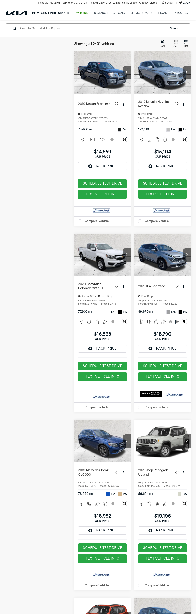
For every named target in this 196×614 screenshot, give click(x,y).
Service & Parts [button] (141, 13)
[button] (127, 72)
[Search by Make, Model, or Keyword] (92, 28)
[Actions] (123, 104)
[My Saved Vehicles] (184, 3)
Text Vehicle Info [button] (102, 194)
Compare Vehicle (97, 221)
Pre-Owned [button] (61, 13)
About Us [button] (181, 13)
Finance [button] (163, 13)
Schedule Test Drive (102, 184)
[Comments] (124, 139)
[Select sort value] (163, 44)
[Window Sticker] (184, 321)
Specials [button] (119, 13)
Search (174, 28)
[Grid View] (175, 44)
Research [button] (101, 13)
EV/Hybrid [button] (81, 13)
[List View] (186, 44)
